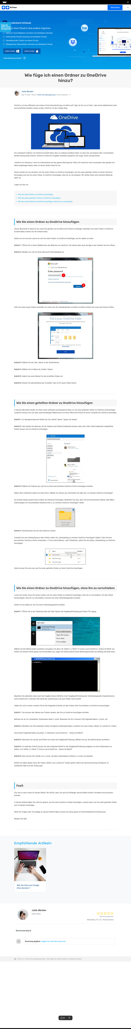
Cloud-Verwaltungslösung (46, 95)
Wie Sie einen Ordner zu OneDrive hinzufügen (35, 194)
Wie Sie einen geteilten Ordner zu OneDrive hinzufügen (39, 198)
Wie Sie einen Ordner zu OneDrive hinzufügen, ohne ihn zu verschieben (45, 201)
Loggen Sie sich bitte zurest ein (53, 941)
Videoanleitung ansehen (14, 58)
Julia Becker (27, 91)
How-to (20, 959)
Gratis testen (10, 51)
